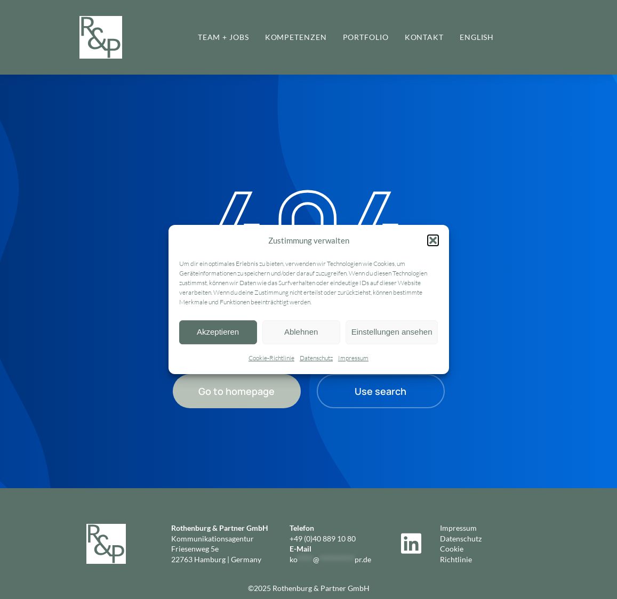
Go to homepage (236, 391)
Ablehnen (301, 332)
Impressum (353, 358)
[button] (433, 241)
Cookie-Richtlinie (271, 358)
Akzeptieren (218, 332)
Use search (380, 391)
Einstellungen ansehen (391, 332)
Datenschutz (316, 358)
